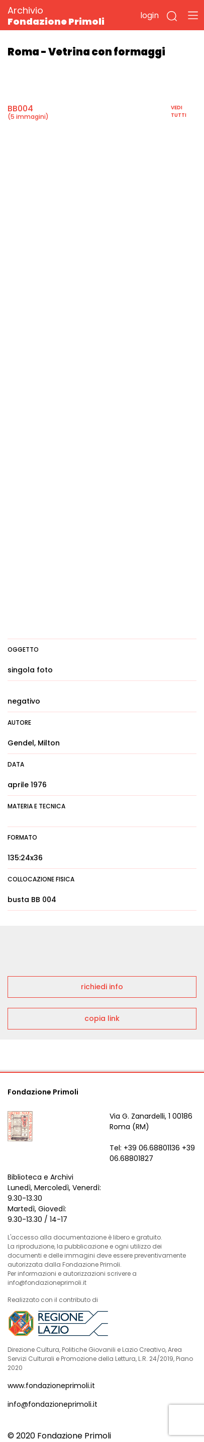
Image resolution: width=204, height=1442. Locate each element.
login (149, 15)
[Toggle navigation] (193, 15)
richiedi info (102, 987)
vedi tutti (178, 111)
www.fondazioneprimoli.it (51, 1386)
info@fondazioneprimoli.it (52, 1404)
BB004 (20, 108)
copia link (102, 1018)
